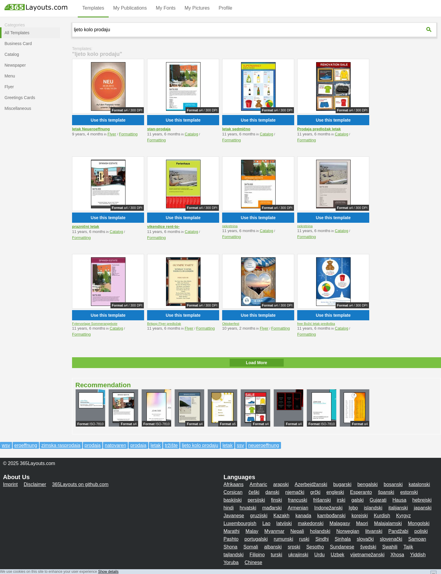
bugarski (342, 484)
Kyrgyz (403, 515)
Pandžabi (398, 531)
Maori (362, 523)
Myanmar (274, 531)
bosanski (393, 484)
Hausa (399, 500)
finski (276, 500)
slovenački (391, 539)
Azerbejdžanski (311, 484)
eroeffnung (25, 445)
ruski (304, 539)
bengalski (367, 484)
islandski (373, 507)
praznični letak (85, 226)
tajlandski (234, 554)
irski (341, 500)
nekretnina (229, 226)
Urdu (319, 554)
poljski (420, 531)
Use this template (108, 120)
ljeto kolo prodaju (200, 445)
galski (357, 500)
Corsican (233, 492)
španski (386, 492)
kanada (303, 515)
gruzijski (258, 515)
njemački (294, 492)
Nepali (297, 531)
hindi (229, 507)
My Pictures (197, 8)
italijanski (398, 507)
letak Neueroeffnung (91, 129)
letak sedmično (236, 129)
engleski (335, 492)
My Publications (130, 8)
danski (272, 492)
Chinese (253, 562)
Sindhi (321, 539)
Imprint (10, 484)
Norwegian (347, 531)
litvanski (373, 531)
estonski (409, 492)
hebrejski (422, 500)
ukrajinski (298, 554)
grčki (315, 492)
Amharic (258, 484)
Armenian (298, 507)
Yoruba (231, 562)
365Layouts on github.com (80, 484)
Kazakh (281, 515)
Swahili (389, 546)
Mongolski (419, 523)
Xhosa (397, 554)
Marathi (232, 531)
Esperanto (361, 492)
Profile (225, 8)
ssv (240, 445)
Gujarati (378, 500)
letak (156, 445)
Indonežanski (328, 507)
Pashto (231, 539)
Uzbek (337, 554)
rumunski (283, 539)
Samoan (417, 539)
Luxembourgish (240, 523)
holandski (320, 531)
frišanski (322, 500)
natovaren (115, 445)
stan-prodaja (159, 129)
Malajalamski (388, 523)
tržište (171, 445)
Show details (108, 571)
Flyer (111, 134)
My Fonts (166, 8)
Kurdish (382, 515)
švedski (368, 546)
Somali (250, 546)
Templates (93, 8)
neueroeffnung (263, 445)
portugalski (255, 539)
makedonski (310, 523)
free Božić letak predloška (316, 323)
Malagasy (340, 523)
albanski (273, 546)
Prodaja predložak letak (319, 129)
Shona (230, 546)
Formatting (128, 134)
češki (254, 492)
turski (276, 554)
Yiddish (418, 554)
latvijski (284, 523)
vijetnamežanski (367, 554)
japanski (423, 507)
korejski (360, 515)
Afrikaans (234, 484)
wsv (6, 445)
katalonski (419, 484)
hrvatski (248, 507)
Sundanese (342, 546)
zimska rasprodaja (60, 445)
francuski (297, 500)
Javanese (234, 515)
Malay (252, 531)
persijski (256, 500)
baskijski (233, 500)
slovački (365, 539)
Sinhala (343, 539)
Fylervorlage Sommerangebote (94, 323)
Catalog (191, 134)
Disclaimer (35, 484)
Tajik (408, 546)
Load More (256, 362)
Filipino (257, 554)
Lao (266, 523)
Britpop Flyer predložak (164, 323)
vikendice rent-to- (163, 226)
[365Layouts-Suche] (430, 29)
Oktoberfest (230, 323)
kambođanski (331, 515)
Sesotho (315, 546)
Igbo (353, 507)
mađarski (272, 507)
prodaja (93, 445)
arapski (281, 484)
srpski (294, 546)
